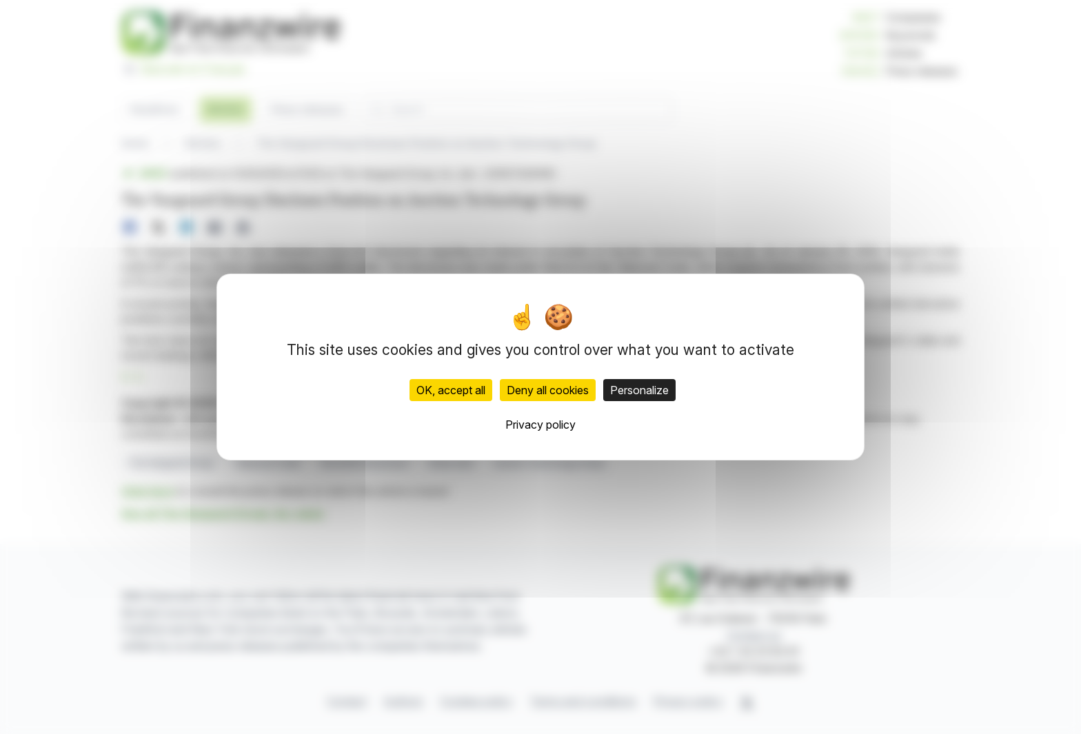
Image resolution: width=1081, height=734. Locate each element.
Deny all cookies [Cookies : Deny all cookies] (548, 390)
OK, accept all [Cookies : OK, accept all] (450, 390)
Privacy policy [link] (540, 424)
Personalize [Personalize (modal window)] (639, 390)
